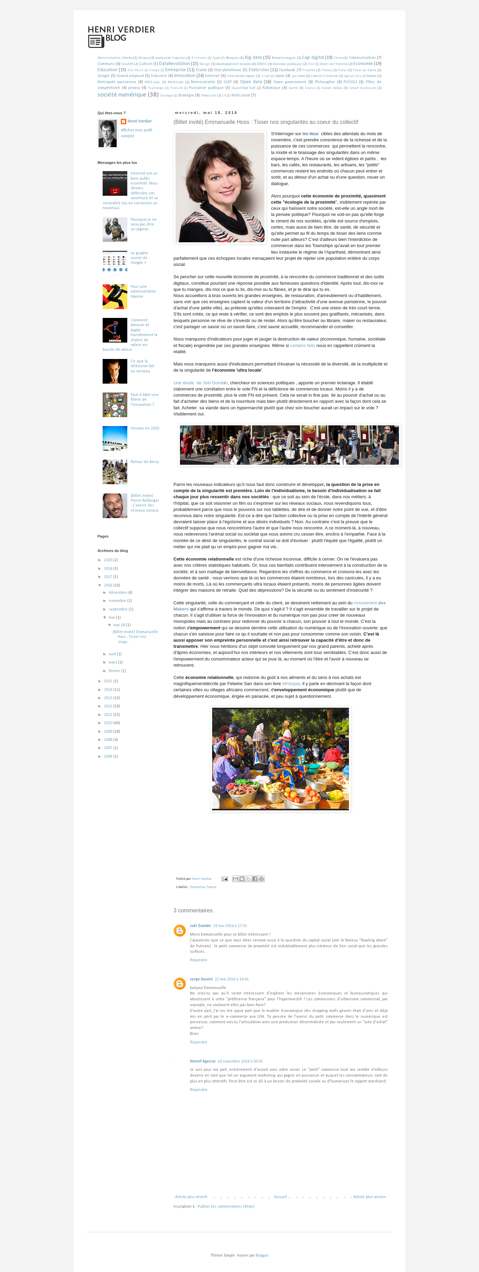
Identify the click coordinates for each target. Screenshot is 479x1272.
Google (104, 76)
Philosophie (325, 82)
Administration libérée (115, 58)
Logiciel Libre (352, 76)
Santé (293, 88)
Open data (251, 82)
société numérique (122, 95)
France (327, 70)
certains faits (302, 345)
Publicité (176, 88)
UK (224, 95)
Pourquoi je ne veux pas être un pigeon (144, 225)
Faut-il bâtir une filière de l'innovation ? (145, 400)
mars (113, 662)
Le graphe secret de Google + (139, 258)
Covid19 (127, 64)
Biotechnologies (284, 58)
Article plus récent (191, 1197)
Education (107, 70)
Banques (232, 58)
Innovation (184, 75)
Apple (216, 58)
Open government (289, 82)
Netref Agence (203, 1061)
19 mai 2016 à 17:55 (230, 926)
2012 (108, 706)
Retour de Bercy (145, 462)
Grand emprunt (130, 76)
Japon (280, 76)
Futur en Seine (364, 70)
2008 (108, 740)
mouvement (366, 602)
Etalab (201, 70)
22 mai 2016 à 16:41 (232, 979)
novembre (118, 601)
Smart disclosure (362, 88)
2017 (108, 577)
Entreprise (175, 70)
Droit (311, 64)
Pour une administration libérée (143, 292)
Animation (199, 58)
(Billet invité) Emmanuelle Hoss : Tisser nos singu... (135, 637)
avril (113, 654)
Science (310, 88)
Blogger (262, 1256)
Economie (363, 63)
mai (112, 618)
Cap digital (313, 57)
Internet (212, 76)
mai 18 (120, 625)
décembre (118, 593)
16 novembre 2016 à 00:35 (240, 1061)
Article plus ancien (369, 1197)
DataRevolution (174, 63)
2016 (108, 585)
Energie (154, 70)
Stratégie (186, 95)
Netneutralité (203, 82)
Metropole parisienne (117, 82)
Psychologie (156, 88)
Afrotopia (291, 683)
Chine (338, 58)
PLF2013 (350, 82)
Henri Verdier (140, 121)
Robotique (271, 88)
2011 (108, 715)
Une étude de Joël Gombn (200, 382)
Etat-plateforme (227, 70)
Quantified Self (243, 88)
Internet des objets (241, 76)
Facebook (287, 70)
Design (204, 64)
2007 (108, 748)
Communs (106, 64)
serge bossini (201, 979)
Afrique (143, 58)
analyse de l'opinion (170, 58)
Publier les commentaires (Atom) (226, 1207)
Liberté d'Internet (324, 76)
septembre (119, 609)
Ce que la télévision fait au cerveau (142, 366)
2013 (108, 698)
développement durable (233, 64)
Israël (265, 76)
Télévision (208, 96)
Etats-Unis (259, 70)
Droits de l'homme (333, 64)
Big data (253, 57)
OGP (228, 82)
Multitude (175, 82)
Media (371, 76)
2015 (108, 681)
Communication (362, 58)
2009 (108, 732)
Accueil (280, 1197)
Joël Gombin (200, 926)
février (115, 671)
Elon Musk (135, 70)
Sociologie (166, 95)
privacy (134, 88)
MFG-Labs (152, 82)
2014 (108, 690)
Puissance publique (206, 88)
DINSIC (262, 64)
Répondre (198, 960)
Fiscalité (308, 70)
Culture (145, 64)
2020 (108, 560)
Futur (342, 70)
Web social (240, 95)
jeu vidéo (298, 76)
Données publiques (287, 64)
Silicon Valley (331, 88)
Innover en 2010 (145, 428)
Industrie (159, 76)
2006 (108, 757)
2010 (108, 723)
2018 (108, 569)
